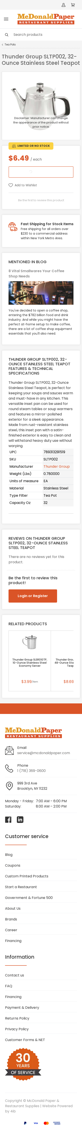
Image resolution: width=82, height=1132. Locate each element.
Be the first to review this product (41, 200)
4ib (13, 1111)
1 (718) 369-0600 (31, 770)
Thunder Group (57, 466)
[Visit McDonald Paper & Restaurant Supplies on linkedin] (20, 819)
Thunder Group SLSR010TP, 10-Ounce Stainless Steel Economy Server (29, 662)
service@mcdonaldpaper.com (43, 752)
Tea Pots (10, 44)
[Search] (41, 35)
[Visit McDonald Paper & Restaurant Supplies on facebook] (8, 819)
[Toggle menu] (6, 19)
